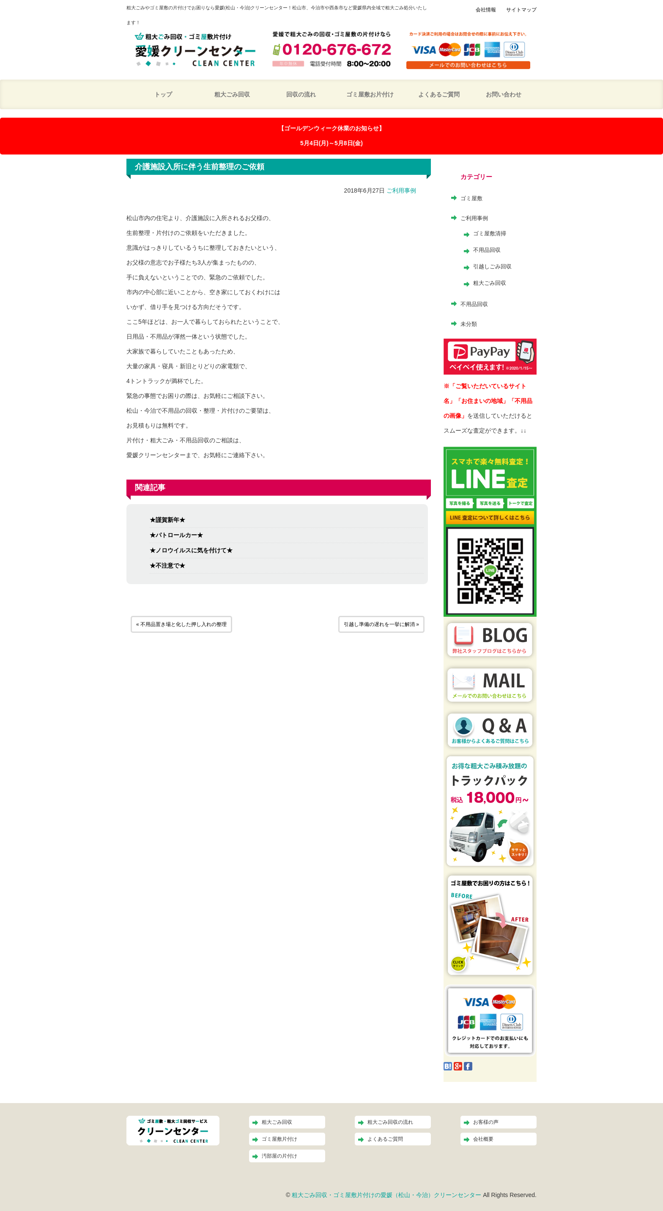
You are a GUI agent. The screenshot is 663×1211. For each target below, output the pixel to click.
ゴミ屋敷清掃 (489, 233)
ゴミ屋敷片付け (279, 1139)
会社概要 (483, 1139)
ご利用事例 (401, 190)
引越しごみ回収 (492, 266)
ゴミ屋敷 (471, 198)
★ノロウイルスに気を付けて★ (191, 550)
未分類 (468, 324)
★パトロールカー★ (176, 535)
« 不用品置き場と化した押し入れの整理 (181, 624)
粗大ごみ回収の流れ (390, 1122)
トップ (163, 94)
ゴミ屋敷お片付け (370, 94)
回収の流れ (301, 94)
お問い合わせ (503, 94)
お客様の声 (486, 1122)
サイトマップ (521, 10)
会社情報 (486, 10)
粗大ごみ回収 (232, 94)
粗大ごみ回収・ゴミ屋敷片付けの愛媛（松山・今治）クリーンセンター (386, 1195)
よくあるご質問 (439, 94)
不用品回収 (487, 250)
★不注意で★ (167, 565)
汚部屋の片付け (279, 1156)
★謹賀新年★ (167, 519)
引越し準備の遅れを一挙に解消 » (381, 624)
